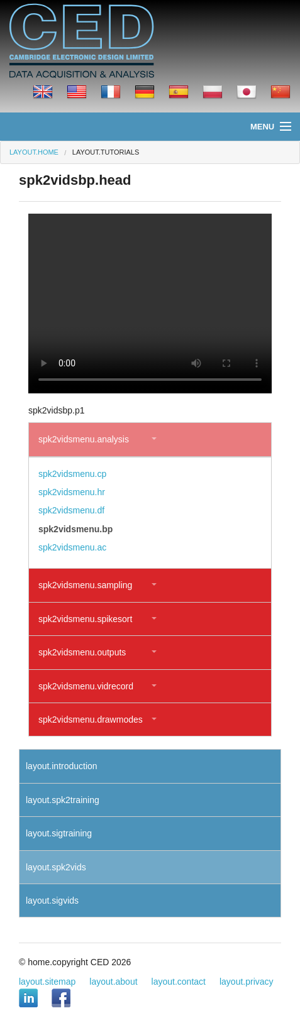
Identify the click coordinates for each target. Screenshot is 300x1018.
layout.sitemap (47, 982)
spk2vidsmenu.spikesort (85, 619)
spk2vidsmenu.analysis (83, 439)
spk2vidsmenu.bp (75, 529)
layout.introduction (61, 766)
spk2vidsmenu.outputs (82, 652)
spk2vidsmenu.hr (71, 492)
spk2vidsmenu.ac (72, 547)
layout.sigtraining (59, 833)
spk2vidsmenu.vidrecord (85, 686)
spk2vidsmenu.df (71, 510)
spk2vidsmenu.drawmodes (90, 719)
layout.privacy (246, 982)
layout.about (113, 982)
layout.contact (179, 982)
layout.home (33, 152)
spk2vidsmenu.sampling (85, 585)
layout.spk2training (62, 800)
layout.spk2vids (56, 867)
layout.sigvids (52, 900)
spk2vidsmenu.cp (72, 474)
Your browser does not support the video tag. (150, 303)
